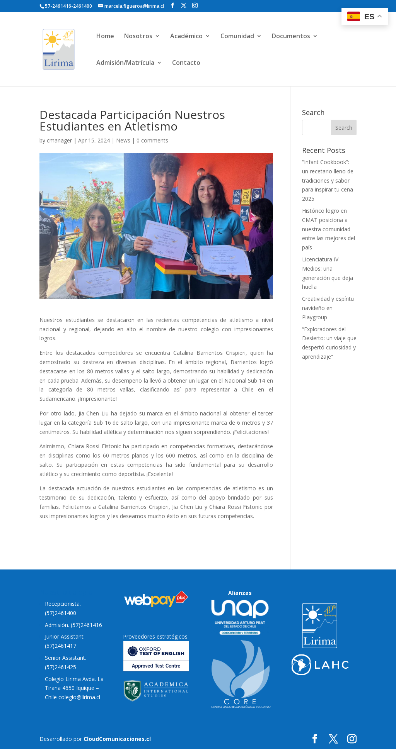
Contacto (186, 63)
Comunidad (237, 36)
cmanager (59, 140)
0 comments (152, 140)
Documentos (291, 36)
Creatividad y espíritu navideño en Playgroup (328, 308)
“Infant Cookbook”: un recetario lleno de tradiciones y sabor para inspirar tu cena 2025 (327, 180)
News (123, 140)
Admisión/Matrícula (125, 63)
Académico (186, 36)
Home (105, 36)
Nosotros (138, 36)
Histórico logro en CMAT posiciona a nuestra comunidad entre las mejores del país (328, 229)
